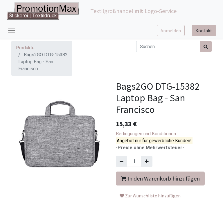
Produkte (25, 48)
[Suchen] (206, 46)
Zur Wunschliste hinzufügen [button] (150, 196)
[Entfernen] (121, 161)
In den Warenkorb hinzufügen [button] (160, 178)
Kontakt (203, 30)
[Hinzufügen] (146, 161)
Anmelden (171, 30)
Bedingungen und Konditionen (146, 133)
